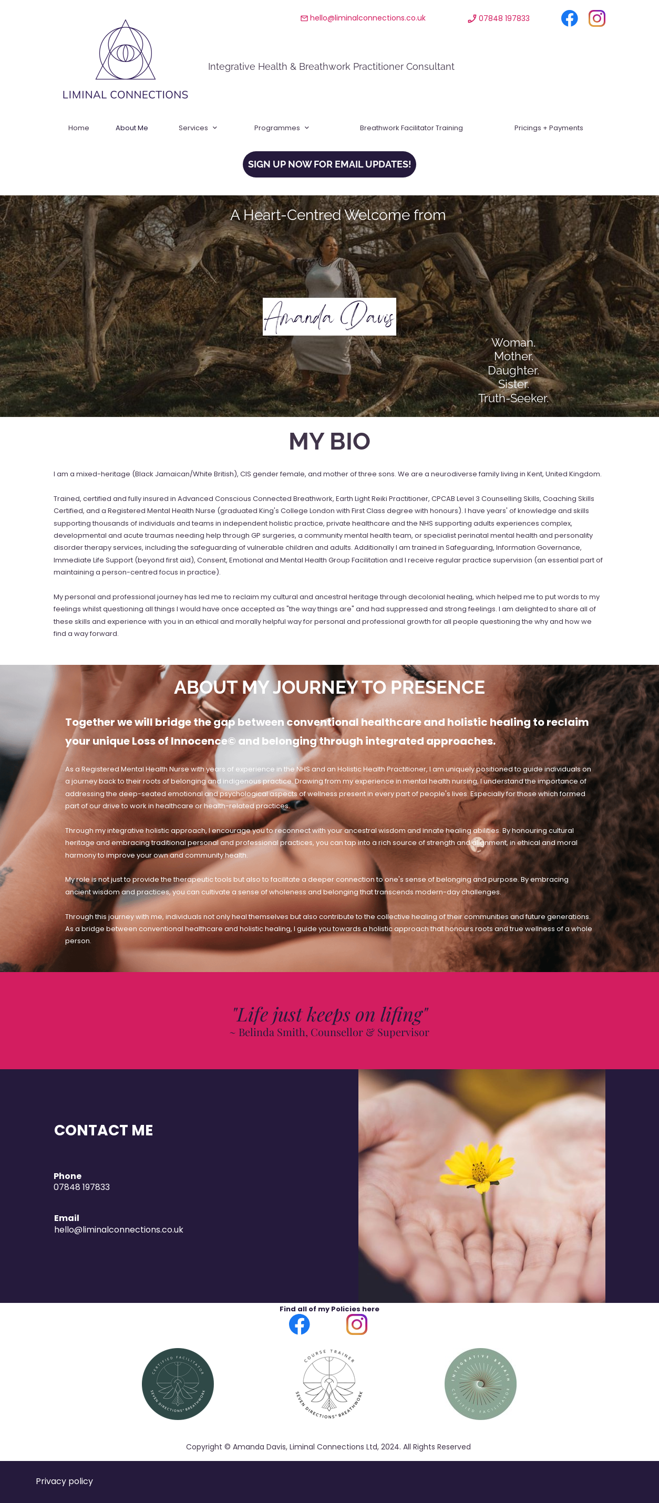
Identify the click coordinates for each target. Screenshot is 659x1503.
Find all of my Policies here (329, 1309)
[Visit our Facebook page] (569, 18)
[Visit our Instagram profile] (597, 18)
